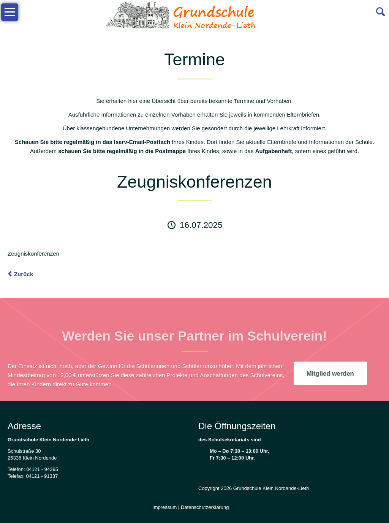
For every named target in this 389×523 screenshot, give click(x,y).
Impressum (164, 507)
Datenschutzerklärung (205, 507)
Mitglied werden (330, 373)
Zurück (23, 274)
